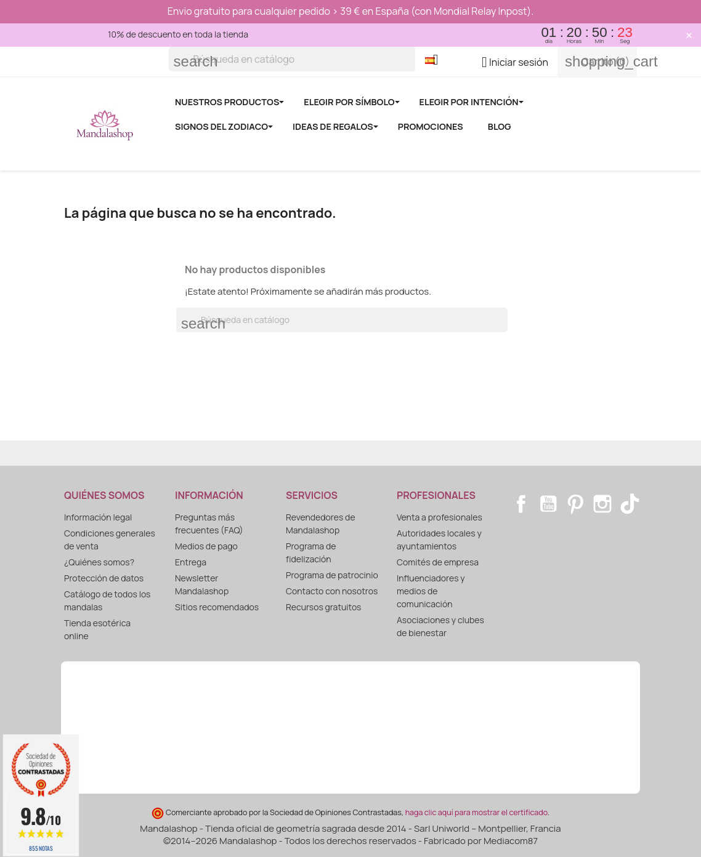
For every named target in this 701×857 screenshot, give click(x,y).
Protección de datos (104, 578)
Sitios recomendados (217, 607)
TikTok (629, 504)
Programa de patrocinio (332, 575)
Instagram (602, 504)
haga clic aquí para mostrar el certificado (476, 812)
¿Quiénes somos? (99, 562)
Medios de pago (206, 546)
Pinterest (575, 504)
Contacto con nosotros (332, 591)
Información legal (98, 517)
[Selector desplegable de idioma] (436, 61)
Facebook (521, 504)
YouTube (548, 504)
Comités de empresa (438, 562)
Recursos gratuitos (323, 607)
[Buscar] (292, 59)
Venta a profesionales (439, 517)
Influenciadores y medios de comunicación (431, 591)
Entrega (190, 562)
